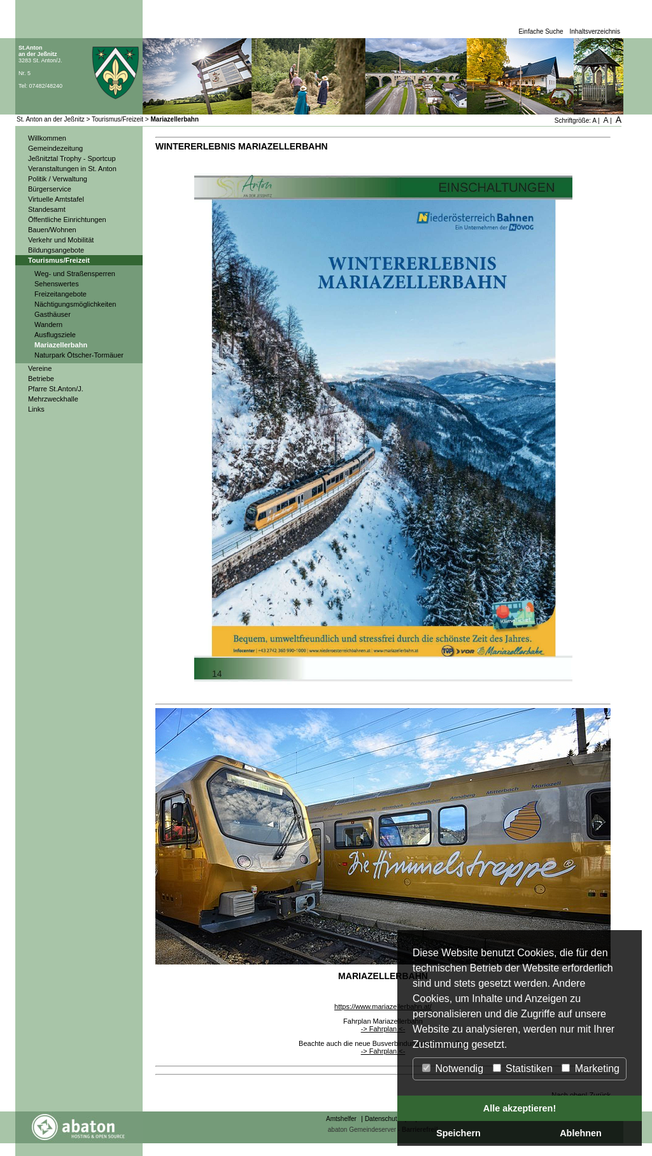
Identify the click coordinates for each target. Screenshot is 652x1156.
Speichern (458, 1133)
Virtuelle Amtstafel (56, 199)
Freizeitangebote (60, 294)
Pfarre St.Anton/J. (55, 389)
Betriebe (41, 378)
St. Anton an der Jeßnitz (51, 119)
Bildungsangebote (56, 250)
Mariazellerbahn (175, 119)
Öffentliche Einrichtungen (67, 219)
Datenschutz (382, 1118)
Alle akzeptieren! (519, 1108)
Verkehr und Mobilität (61, 240)
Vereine (40, 368)
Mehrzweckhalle (53, 399)
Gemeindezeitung (55, 148)
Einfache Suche (540, 31)
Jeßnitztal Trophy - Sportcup (72, 158)
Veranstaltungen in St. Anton (72, 168)
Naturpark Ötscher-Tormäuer (79, 355)
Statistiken (523, 1068)
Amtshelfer (341, 1118)
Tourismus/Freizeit (117, 119)
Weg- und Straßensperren (74, 273)
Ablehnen (581, 1133)
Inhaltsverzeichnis (595, 31)
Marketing (591, 1068)
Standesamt (47, 209)
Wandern (48, 324)
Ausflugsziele (55, 334)
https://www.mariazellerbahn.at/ (383, 1006)
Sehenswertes (56, 284)
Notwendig (452, 1068)
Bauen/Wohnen (52, 229)
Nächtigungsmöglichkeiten (75, 304)
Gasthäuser (52, 314)
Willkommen (47, 138)
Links (36, 409)
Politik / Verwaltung (57, 179)
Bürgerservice (49, 189)
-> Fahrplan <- (383, 1029)
